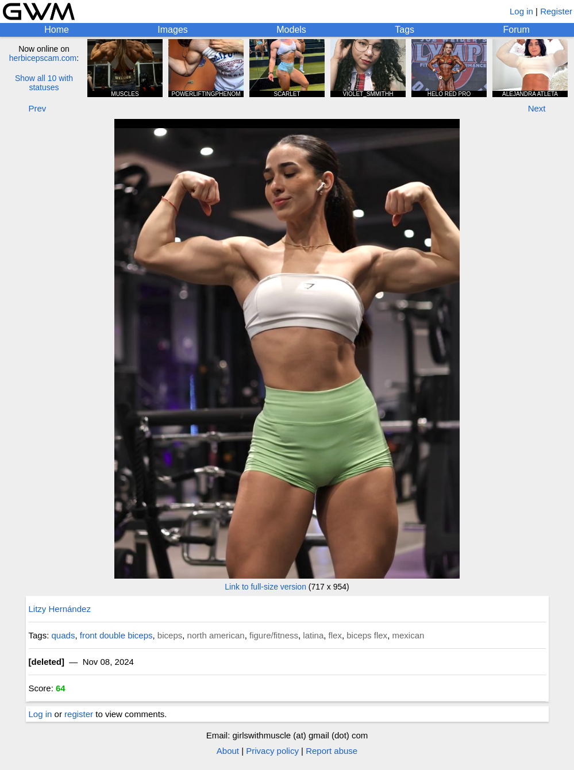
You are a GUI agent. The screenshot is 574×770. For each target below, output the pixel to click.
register (78, 714)
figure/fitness (273, 635)
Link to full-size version (265, 586)
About (228, 751)
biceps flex (366, 635)
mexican (408, 635)
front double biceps (116, 635)
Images (172, 29)
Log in (521, 11)
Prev (38, 108)
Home (56, 29)
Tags (404, 29)
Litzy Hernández (60, 609)
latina (313, 635)
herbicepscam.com (43, 58)
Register (556, 11)
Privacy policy (272, 751)
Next (537, 108)
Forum (516, 29)
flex (335, 635)
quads (63, 635)
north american (216, 635)
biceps (169, 635)
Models (291, 29)
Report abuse (331, 751)
